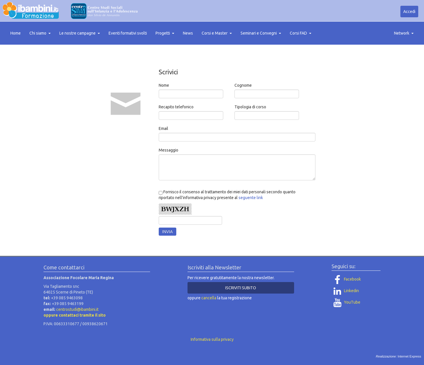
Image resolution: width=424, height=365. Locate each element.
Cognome (243, 85)
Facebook (346, 279)
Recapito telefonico (176, 107)
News (188, 33)
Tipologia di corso (250, 107)
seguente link (250, 197)
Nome (164, 85)
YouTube (346, 302)
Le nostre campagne (79, 33)
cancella (208, 298)
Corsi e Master (217, 33)
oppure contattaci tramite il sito (74, 315)
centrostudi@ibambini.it (77, 309)
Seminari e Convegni (261, 33)
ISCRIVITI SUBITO (240, 287)
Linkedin (345, 290)
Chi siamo (40, 33)
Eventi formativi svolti (128, 33)
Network (404, 33)
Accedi (409, 11)
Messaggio (168, 150)
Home (15, 33)
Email (163, 128)
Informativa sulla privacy (212, 339)
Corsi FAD (300, 33)
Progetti (165, 33)
